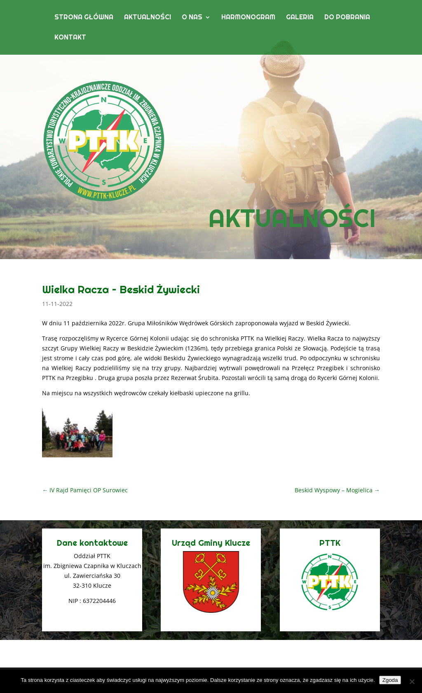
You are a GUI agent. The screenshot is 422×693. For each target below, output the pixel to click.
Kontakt (70, 38)
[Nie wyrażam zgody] (412, 681)
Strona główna (83, 17)
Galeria (300, 17)
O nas (192, 17)
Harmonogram (248, 17)
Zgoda (390, 680)
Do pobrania (347, 17)
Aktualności (147, 17)
